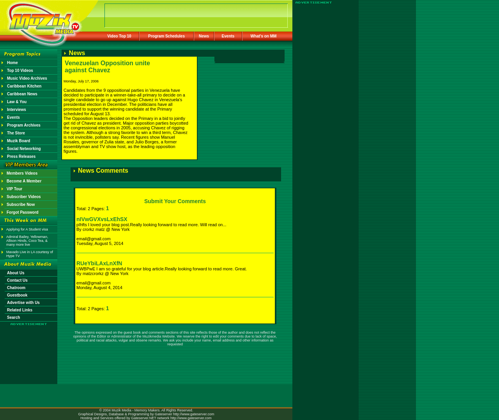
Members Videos (22, 173)
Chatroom (16, 288)
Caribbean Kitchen (24, 86)
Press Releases (21, 156)
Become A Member (24, 181)
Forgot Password (23, 212)
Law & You (17, 102)
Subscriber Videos (24, 197)
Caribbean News (22, 94)
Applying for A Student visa (27, 229)
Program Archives (24, 125)
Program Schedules (166, 36)
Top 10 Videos (20, 70)
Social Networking (24, 149)
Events (228, 36)
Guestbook (17, 295)
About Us (15, 273)
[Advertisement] (28, 348)
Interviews (16, 109)
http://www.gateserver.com (193, 414)
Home (12, 63)
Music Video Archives (27, 78)
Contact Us (17, 280)
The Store (16, 133)
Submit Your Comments (175, 201)
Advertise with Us (23, 302)
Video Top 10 (119, 36)
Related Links (19, 310)
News (204, 36)
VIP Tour (14, 189)
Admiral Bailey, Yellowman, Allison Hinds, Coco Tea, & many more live (27, 241)
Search (13, 317)
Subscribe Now (21, 204)
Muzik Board (18, 141)
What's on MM (264, 36)
